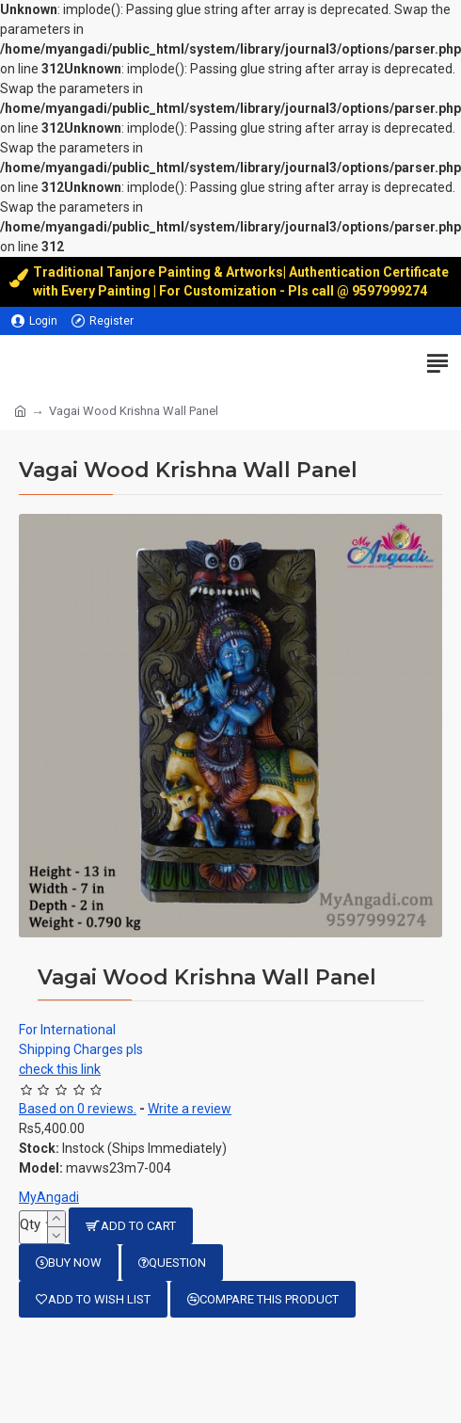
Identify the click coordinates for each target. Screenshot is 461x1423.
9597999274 (391, 290)
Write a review (189, 1108)
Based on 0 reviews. (77, 1108)
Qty (30, 1224)
